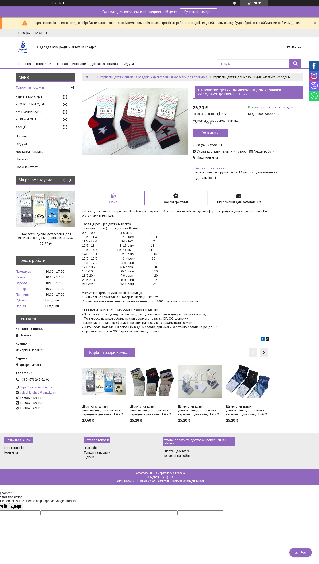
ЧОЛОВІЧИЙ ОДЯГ (31, 104)
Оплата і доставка (176, 451)
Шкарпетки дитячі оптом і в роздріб (123, 77)
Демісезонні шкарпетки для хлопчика (180, 77)
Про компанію (14, 448)
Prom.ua (180, 473)
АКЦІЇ (22, 127)
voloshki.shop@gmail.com (38, 392)
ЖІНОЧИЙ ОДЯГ (30, 112)
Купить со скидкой (198, 12)
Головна (24, 64)
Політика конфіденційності (188, 481)
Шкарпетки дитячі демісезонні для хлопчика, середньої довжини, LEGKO (102, 410)
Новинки (22, 159)
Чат (301, 552)
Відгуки (128, 64)
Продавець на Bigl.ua (159, 477)
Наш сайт (90, 448)
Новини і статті (27, 167)
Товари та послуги (30, 87)
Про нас (62, 64)
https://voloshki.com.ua (36, 387)
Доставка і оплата (104, 64)
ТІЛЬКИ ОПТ (27, 119)
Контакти (79, 64)
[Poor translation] (16, 506)
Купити (212, 133)
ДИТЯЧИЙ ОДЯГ (30, 97)
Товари (40, 64)
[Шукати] (295, 63)
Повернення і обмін (177, 455)
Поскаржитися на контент (153, 481)
